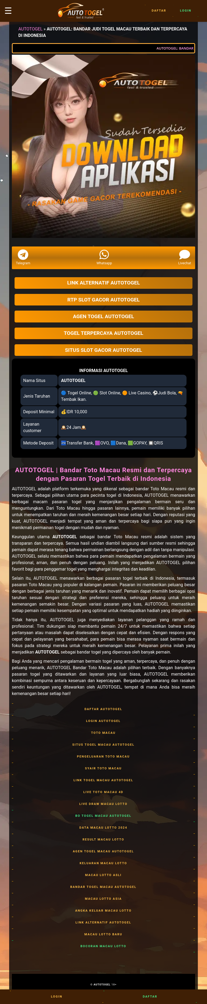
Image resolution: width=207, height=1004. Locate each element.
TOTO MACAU (103, 733)
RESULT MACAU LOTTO (103, 840)
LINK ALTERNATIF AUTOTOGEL (103, 923)
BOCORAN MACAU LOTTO (103, 946)
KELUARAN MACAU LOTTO (103, 863)
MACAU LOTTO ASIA (103, 899)
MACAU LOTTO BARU (103, 934)
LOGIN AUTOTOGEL (103, 721)
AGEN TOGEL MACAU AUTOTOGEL (103, 851)
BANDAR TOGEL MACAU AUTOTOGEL (103, 887)
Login (185, 11)
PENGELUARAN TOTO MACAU (103, 757)
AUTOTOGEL (30, 29)
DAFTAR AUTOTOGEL (103, 709)
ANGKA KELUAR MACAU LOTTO (103, 911)
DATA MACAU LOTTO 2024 (103, 828)
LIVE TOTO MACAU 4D (103, 792)
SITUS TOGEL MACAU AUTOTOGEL (103, 745)
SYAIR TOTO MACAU (103, 768)
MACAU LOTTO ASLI (103, 875)
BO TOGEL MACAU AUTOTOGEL (103, 816)
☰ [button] (8, 11)
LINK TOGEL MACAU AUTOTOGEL (103, 780)
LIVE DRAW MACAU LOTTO (103, 804)
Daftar (159, 11)
